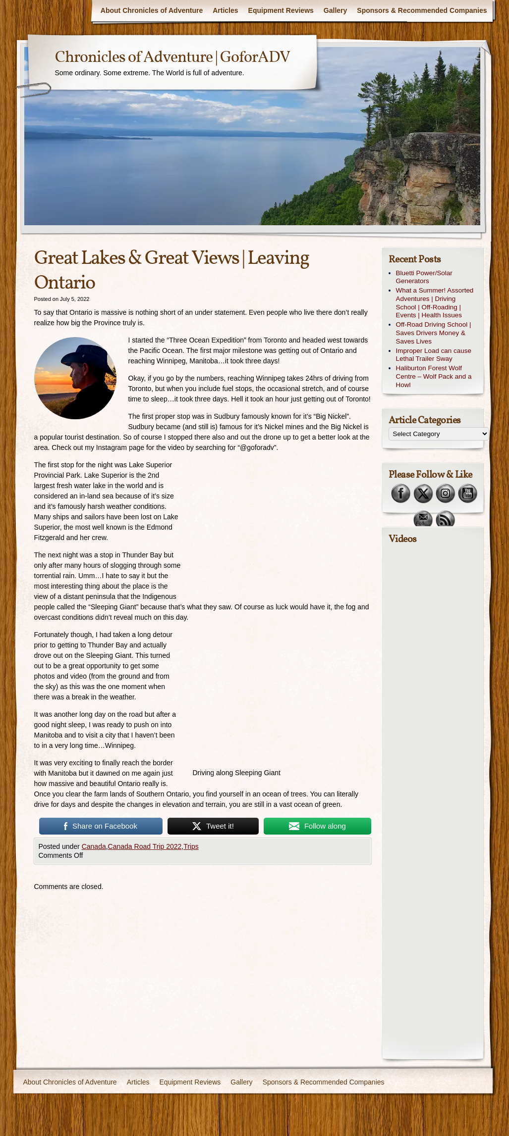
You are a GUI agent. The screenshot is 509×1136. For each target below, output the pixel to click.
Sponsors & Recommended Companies (422, 10)
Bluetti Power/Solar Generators (424, 277)
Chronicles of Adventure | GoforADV (172, 58)
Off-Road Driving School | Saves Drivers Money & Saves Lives (433, 333)
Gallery (335, 10)
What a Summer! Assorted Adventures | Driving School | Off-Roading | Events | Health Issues (435, 303)
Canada (94, 846)
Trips (191, 846)
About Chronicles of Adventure (152, 10)
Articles (225, 10)
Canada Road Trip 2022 (145, 846)
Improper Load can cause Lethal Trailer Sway (433, 355)
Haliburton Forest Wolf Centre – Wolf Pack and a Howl (434, 376)
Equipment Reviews (281, 10)
